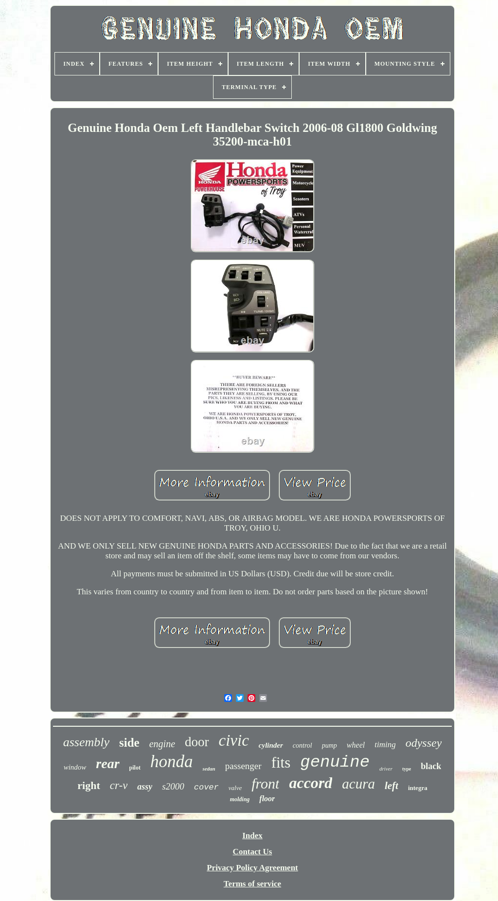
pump (329, 745)
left (391, 785)
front (265, 783)
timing (384, 744)
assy (144, 786)
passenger (243, 766)
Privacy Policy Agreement (252, 867)
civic (234, 740)
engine (162, 743)
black (431, 766)
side (129, 742)
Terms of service (252, 883)
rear (107, 763)
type (406, 769)
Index (252, 835)
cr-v (119, 785)
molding (240, 799)
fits (281, 762)
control (302, 745)
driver (385, 769)
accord (310, 782)
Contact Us (252, 851)
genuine (335, 762)
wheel (356, 745)
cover (206, 787)
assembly (86, 742)
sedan (208, 769)
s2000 (173, 786)
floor (267, 798)
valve (235, 787)
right (88, 785)
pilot (135, 767)
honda (171, 761)
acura (358, 783)
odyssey (424, 742)
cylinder (271, 745)
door (197, 742)
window (75, 767)
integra (417, 787)
